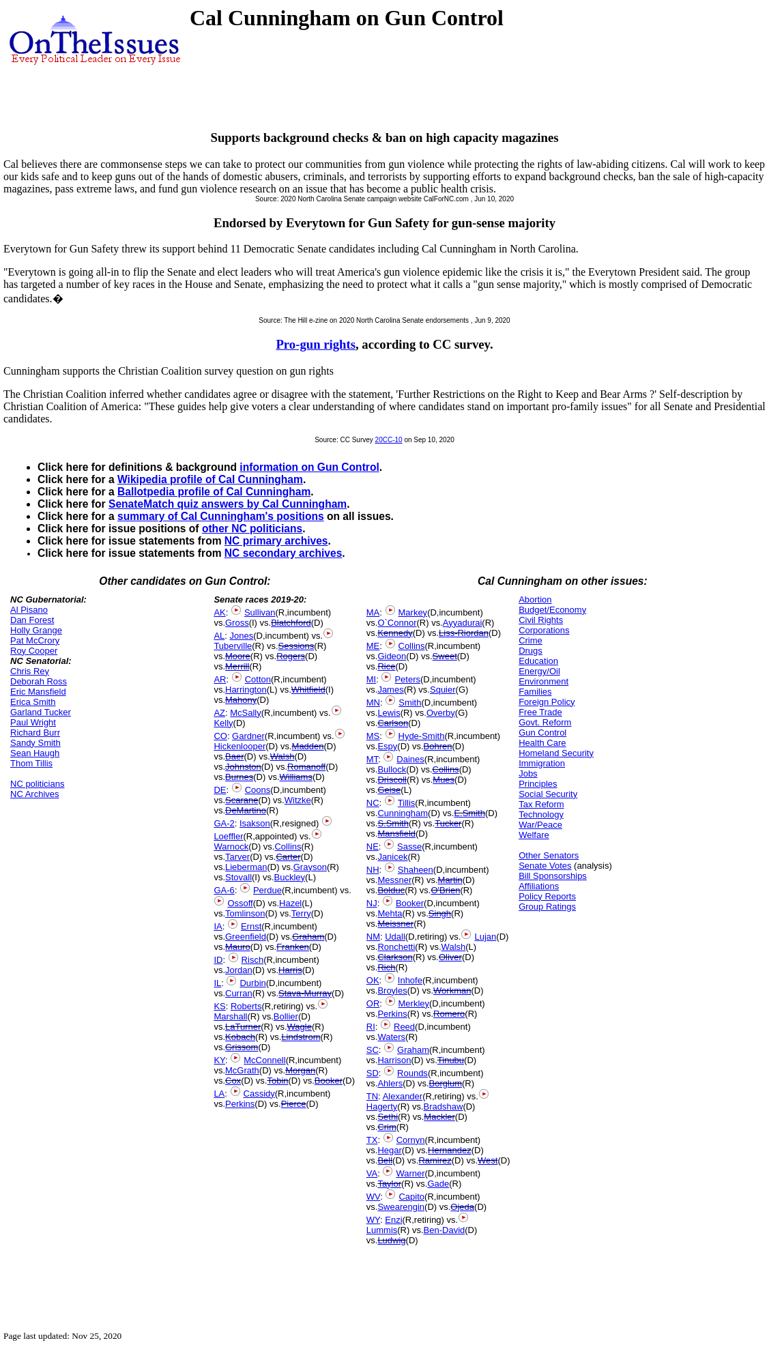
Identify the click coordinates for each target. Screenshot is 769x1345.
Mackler (439, 1117)
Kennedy (394, 633)
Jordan (238, 970)
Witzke (298, 800)
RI (370, 1027)
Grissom (241, 1047)
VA (371, 1173)
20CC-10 (389, 440)
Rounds (412, 1073)
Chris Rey (29, 671)
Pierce (293, 1104)
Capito (411, 1196)
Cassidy (259, 1093)
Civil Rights (541, 620)
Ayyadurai (462, 623)
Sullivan (260, 612)
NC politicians (37, 784)
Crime (530, 640)
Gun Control (542, 732)
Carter (288, 857)
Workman (452, 990)
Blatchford (291, 623)
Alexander (403, 1096)
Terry (301, 913)
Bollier (286, 1016)
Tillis (407, 803)
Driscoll (392, 780)
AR (220, 679)
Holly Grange (36, 630)
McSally (245, 713)
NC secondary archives (283, 553)
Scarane (241, 800)
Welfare (534, 835)
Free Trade (540, 712)
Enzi (393, 1220)
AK (219, 612)
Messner (394, 880)
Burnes (239, 777)
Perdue (267, 890)
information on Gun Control (309, 467)
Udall (395, 936)
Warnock (231, 846)
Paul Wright (33, 722)
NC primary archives (276, 541)
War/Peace (540, 825)
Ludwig (391, 1240)
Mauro (237, 947)
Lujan (485, 936)
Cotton (258, 679)
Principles (538, 784)
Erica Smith (32, 702)
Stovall (238, 877)
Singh (440, 913)
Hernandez (449, 1150)
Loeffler (228, 836)
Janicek (392, 857)
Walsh (282, 756)
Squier (443, 689)
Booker (329, 1080)
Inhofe (410, 980)
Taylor (389, 1183)
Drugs (530, 651)
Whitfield (308, 689)
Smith (409, 702)
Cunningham (402, 813)
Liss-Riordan (464, 633)
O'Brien (445, 890)
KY (219, 1060)
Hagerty (382, 1106)
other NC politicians (252, 528)
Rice (386, 666)
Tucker (448, 823)
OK (372, 980)
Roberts (246, 1006)
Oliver (450, 957)
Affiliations (539, 886)
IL (217, 983)
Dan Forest (32, 620)
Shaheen (415, 870)
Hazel (290, 903)
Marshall (230, 1016)
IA (218, 926)
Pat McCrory (34, 640)
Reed (404, 1027)
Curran (238, 993)
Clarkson (394, 957)
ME (373, 646)
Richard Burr (35, 732)
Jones (242, 636)
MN (373, 702)
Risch (253, 960)
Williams (296, 777)
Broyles (392, 990)
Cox (233, 1080)
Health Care (542, 743)
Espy (387, 746)
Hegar (389, 1150)
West (487, 1160)
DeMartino (245, 810)
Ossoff (239, 903)
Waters (391, 1037)
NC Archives (34, 794)
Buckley (290, 877)
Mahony (241, 700)
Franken (292, 947)
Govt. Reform (545, 722)
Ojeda (462, 1207)
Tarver (237, 857)
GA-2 (224, 823)
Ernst (251, 926)
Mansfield (396, 833)
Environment (543, 681)
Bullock (391, 769)
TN (372, 1096)
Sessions (296, 646)
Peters (407, 679)
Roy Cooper (33, 651)
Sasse (409, 846)
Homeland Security (556, 753)
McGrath (242, 1070)
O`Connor (396, 623)
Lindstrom (300, 1037)
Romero (449, 1014)
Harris (290, 970)
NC (372, 803)
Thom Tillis (31, 763)
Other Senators (549, 855)
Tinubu (450, 1060)
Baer (234, 756)
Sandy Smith (35, 743)
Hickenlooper (239, 746)
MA (373, 612)
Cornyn (410, 1140)
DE (220, 790)
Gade (438, 1183)
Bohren (438, 746)
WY (373, 1220)
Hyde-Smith (421, 736)
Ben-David (444, 1230)
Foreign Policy (547, 702)
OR (373, 1003)
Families (535, 691)
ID (218, 960)
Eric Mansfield (38, 691)
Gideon (391, 656)
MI (371, 679)
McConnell (264, 1060)
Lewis (388, 713)
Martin (450, 880)
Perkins (240, 1104)
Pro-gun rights (316, 344)
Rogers (290, 656)
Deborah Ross (38, 681)
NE (372, 846)
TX (372, 1140)
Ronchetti (396, 947)
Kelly (223, 723)
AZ (219, 713)
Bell (384, 1160)
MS (373, 736)
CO (220, 736)
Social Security (548, 794)
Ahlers (390, 1083)
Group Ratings (547, 906)
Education (538, 661)
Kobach (240, 1037)
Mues (443, 780)
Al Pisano (29, 610)
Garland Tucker (40, 712)
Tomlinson (245, 913)
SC (372, 1050)
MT (372, 759)
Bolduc (391, 890)
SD (372, 1073)
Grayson (310, 867)
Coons (258, 790)
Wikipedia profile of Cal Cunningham (210, 479)
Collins (287, 846)
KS (219, 1006)
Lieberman (246, 867)
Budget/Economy (552, 610)
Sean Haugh (34, 753)
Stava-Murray (305, 993)
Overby (440, 713)
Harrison (394, 1060)
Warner (410, 1173)
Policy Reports (547, 896)
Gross (237, 623)
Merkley (414, 1003)
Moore (237, 656)
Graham (308, 936)
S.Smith (393, 823)
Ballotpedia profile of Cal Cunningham (213, 491)
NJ (371, 903)
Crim (386, 1127)
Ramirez (434, 1160)
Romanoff (306, 767)
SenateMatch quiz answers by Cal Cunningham (227, 504)
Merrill (237, 666)
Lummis (382, 1230)
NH (372, 870)
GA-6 (224, 890)
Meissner (395, 924)
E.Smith (469, 813)
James (390, 689)
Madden (308, 746)
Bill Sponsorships (553, 876)
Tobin (277, 1080)
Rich (386, 967)
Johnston (243, 767)
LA (219, 1093)
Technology (541, 814)
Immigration (542, 763)
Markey (413, 612)
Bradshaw (443, 1106)
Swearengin (400, 1207)
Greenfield (245, 936)
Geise (389, 790)
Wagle (299, 1027)
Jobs (528, 773)
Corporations (544, 630)
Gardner (248, 736)
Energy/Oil (539, 671)
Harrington (246, 689)
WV (373, 1196)
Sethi (387, 1117)
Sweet (445, 656)
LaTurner (243, 1027)
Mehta (389, 913)
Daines (410, 759)
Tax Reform (541, 804)
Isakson (255, 823)
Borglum (445, 1083)
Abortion (535, 599)
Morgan (300, 1070)
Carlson (392, 723)
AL (219, 636)
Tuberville (233, 646)
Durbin (252, 983)
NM (373, 936)
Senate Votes (545, 865)
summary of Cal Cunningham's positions (220, 516)
